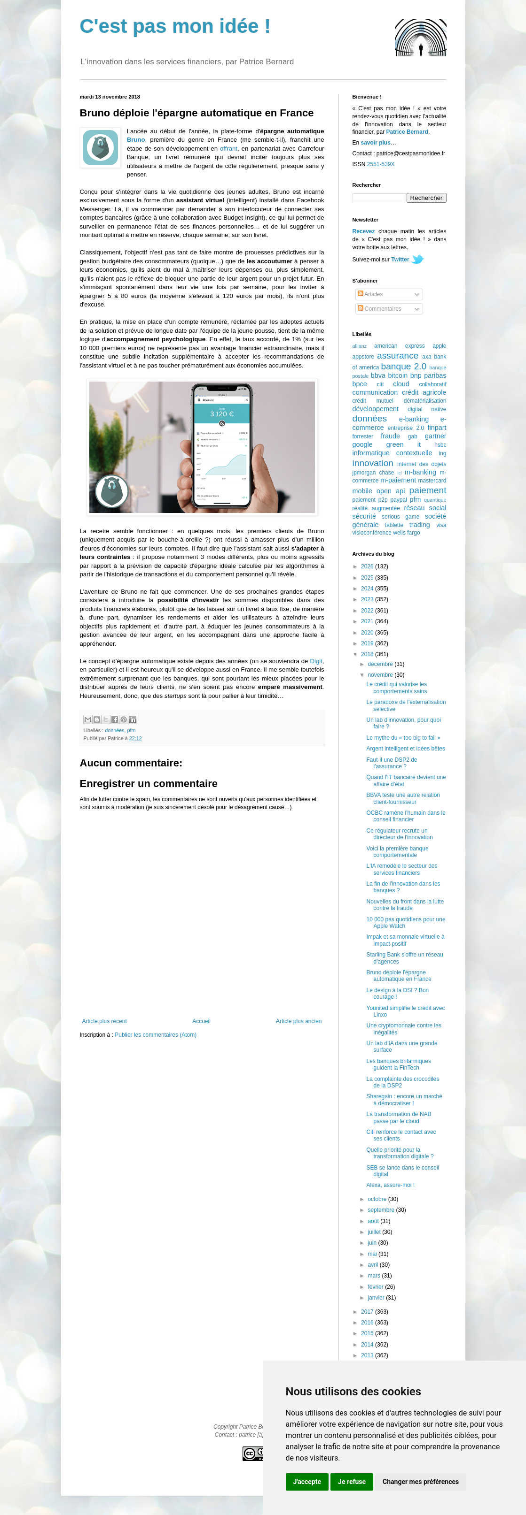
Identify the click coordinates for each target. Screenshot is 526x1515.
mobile (362, 491)
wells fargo (406, 532)
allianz (360, 346)
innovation (373, 463)
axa (426, 356)
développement (376, 409)
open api (391, 491)
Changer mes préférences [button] (421, 1481)
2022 (368, 610)
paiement (428, 490)
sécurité (364, 516)
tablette (394, 525)
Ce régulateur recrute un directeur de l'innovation (399, 834)
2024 (368, 588)
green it (403, 444)
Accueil (201, 1021)
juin (373, 1243)
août (374, 1221)
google (363, 444)
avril (373, 1265)
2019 (368, 643)
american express (399, 346)
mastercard (432, 480)
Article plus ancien (299, 1021)
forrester (363, 436)
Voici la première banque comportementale (397, 851)
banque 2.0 (403, 366)
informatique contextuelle (392, 453)
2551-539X (381, 164)
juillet (375, 1232)
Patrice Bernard (407, 132)
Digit (316, 661)
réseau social (425, 508)
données (114, 730)
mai (373, 1254)
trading (419, 524)
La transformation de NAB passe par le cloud (398, 1117)
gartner (436, 436)
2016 (368, 1322)
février (376, 1287)
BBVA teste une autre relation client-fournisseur (403, 798)
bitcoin (398, 375)
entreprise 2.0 (406, 428)
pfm (131, 730)
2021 (368, 621)
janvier (377, 1297)
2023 (368, 599)
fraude (390, 436)
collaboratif (432, 384)
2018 (368, 654)
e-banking (414, 419)
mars (375, 1275)
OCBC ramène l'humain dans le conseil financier (405, 816)
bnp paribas (428, 375)
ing (442, 453)
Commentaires (379, 309)
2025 (368, 577)
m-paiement (398, 480)
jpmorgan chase (373, 472)
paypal (398, 500)
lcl (399, 472)
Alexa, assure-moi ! (390, 1185)
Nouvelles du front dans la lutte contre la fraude (405, 904)
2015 (368, 1333)
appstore (364, 356)
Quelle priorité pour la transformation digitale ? (399, 1153)
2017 (368, 1311)
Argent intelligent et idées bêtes (405, 748)
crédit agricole (424, 392)
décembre (381, 664)
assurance (398, 355)
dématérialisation (425, 401)
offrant (228, 148)
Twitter (400, 259)
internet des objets (421, 464)
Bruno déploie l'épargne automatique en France (398, 975)
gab (412, 436)
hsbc (440, 445)
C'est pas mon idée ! (175, 26)
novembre (381, 675)
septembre (382, 1210)
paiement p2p (370, 500)
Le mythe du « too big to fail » (403, 738)
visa (441, 525)
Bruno (136, 139)
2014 (368, 1344)
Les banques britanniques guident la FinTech (398, 1064)
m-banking (420, 472)
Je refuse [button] (352, 1481)
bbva (378, 375)
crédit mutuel (373, 401)
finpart (437, 427)
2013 (368, 1355)
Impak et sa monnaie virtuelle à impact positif (405, 940)
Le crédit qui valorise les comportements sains (396, 687)
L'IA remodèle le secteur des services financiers (401, 869)
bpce (360, 384)
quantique (435, 500)
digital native (427, 409)
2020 (368, 632)
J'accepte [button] (307, 1481)
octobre (378, 1199)
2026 (368, 566)
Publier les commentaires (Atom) (155, 1035)
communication (375, 392)
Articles (370, 294)
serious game (400, 516)
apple (439, 346)
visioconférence (372, 532)
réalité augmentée (376, 508)
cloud (401, 384)
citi (380, 384)
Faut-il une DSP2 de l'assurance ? (391, 763)
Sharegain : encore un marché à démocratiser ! (404, 1099)
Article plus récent (104, 1021)
